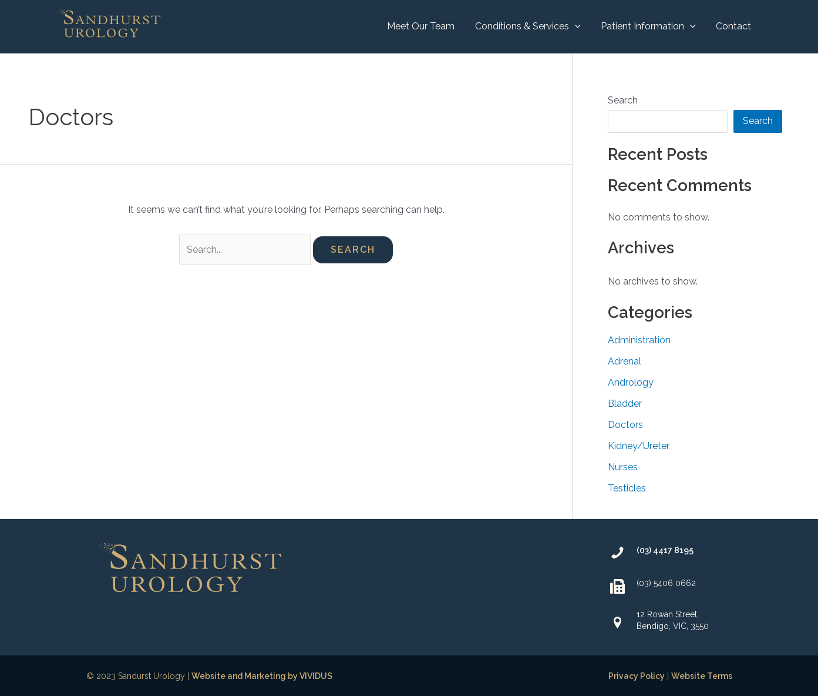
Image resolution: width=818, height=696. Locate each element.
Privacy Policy (636, 676)
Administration (639, 340)
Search (623, 100)
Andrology (631, 382)
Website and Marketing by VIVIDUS (261, 676)
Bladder (625, 403)
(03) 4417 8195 (665, 550)
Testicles (627, 488)
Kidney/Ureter (638, 445)
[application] (578, 26)
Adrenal (624, 361)
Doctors (625, 424)
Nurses (623, 467)
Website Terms (701, 676)
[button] (531, 26)
